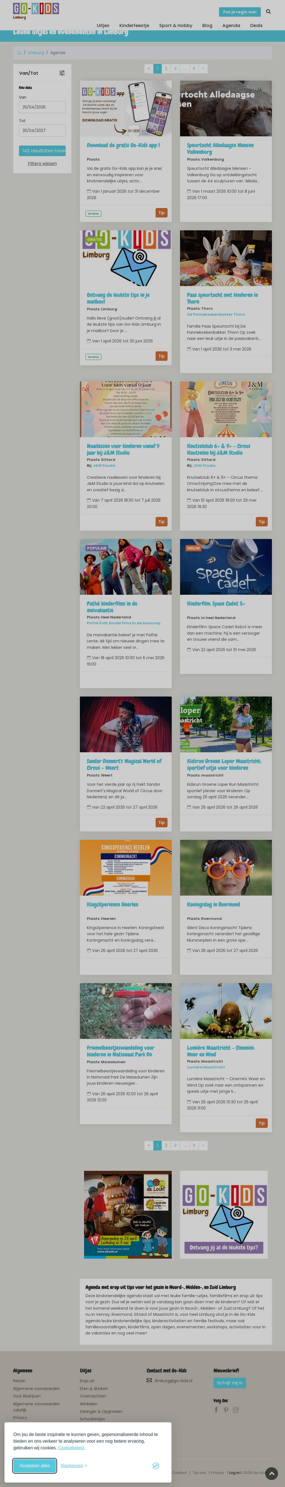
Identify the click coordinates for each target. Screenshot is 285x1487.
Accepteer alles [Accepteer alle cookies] (34, 1465)
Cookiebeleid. (71, 1447)
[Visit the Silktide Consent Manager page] (156, 1466)
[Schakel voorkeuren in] (73, 1466)
